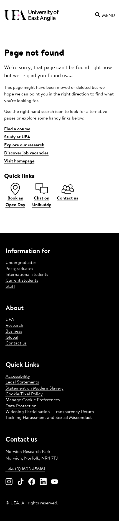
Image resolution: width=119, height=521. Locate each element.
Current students (22, 280)
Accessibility (18, 376)
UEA (10, 320)
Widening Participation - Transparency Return (50, 412)
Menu (105, 15)
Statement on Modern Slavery (35, 388)
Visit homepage (19, 161)
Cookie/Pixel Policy (24, 394)
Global (12, 337)
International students (27, 275)
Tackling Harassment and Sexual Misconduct (49, 418)
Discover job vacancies (26, 153)
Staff (10, 286)
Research (14, 325)
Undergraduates (21, 263)
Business (14, 331)
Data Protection (21, 406)
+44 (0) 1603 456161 (25, 469)
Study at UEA (17, 137)
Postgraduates (19, 269)
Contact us (16, 343)
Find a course (17, 129)
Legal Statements (22, 382)
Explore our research (24, 145)
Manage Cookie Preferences (33, 400)
